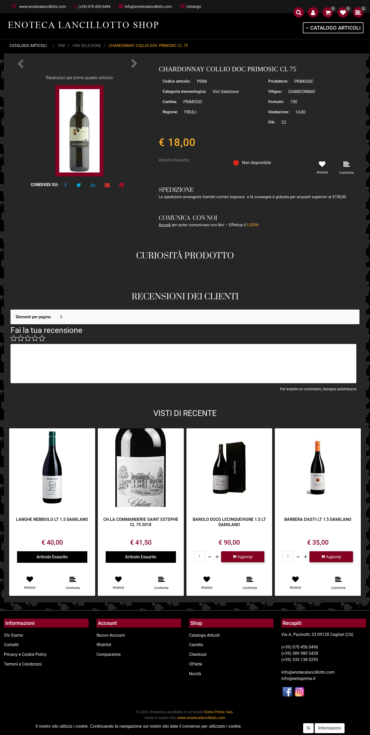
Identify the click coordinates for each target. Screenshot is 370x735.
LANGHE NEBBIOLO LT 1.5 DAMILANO (52, 519)
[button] (298, 12)
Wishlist (103, 644)
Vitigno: (275, 91)
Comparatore (108, 654)
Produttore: (278, 81)
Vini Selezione (86, 45)
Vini (61, 45)
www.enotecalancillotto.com (42, 6)
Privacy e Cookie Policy (25, 654)
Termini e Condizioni (23, 664)
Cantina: (170, 101)
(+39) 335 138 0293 (299, 659)
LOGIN (252, 225)
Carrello (196, 644)
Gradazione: (278, 112)
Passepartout (205, 732)
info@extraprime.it (298, 678)
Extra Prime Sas (218, 712)
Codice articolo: (177, 81)
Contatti (11, 644)
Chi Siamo (13, 635)
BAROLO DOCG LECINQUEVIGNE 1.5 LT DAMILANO (229, 522)
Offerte (195, 664)
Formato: (276, 101)
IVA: (271, 122)
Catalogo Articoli (28, 45)
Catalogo (193, 6)
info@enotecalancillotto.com (148, 6)
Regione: (170, 112)
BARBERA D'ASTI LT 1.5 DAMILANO (317, 519)
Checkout (197, 654)
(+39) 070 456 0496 (94, 6)
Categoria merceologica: (184, 91)
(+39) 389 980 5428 (299, 653)
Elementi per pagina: (33, 317)
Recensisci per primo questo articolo (79, 77)
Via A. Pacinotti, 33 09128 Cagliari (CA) (317, 634)
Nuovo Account (110, 635)
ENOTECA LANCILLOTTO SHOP (83, 25)
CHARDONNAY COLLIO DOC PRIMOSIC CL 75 (148, 45)
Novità (195, 673)
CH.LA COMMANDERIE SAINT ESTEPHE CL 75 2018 (140, 522)
